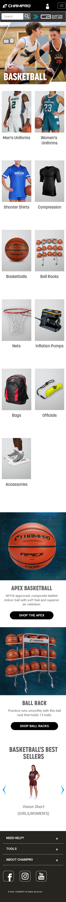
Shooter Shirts (16, 207)
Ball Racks (49, 276)
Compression (49, 207)
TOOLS (11, 849)
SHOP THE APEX (31, 615)
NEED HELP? (15, 838)
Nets (16, 346)
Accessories (16, 484)
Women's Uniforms (49, 140)
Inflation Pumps (50, 346)
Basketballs (16, 276)
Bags (16, 415)
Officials (49, 415)
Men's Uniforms (16, 137)
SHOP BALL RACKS (34, 726)
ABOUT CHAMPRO (19, 859)
